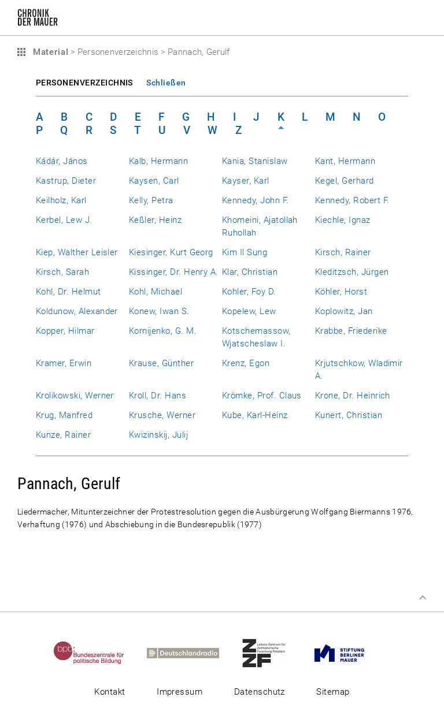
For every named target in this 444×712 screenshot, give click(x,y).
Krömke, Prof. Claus (262, 395)
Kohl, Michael (155, 291)
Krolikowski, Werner (75, 395)
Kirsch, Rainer (343, 252)
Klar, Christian (250, 272)
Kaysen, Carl (154, 181)
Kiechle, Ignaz (343, 220)
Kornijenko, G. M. (163, 331)
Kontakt (109, 692)
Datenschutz (259, 692)
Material (49, 52)
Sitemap (332, 692)
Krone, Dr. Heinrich (352, 395)
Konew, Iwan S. (159, 311)
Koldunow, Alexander (77, 311)
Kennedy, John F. (255, 200)
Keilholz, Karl (61, 200)
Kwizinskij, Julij (158, 435)
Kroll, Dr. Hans (157, 395)
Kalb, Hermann (158, 161)
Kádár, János (62, 161)
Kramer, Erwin (63, 363)
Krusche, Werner (162, 415)
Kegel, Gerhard (344, 181)
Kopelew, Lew (249, 311)
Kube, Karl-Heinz (255, 415)
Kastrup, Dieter (66, 181)
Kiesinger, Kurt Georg (171, 252)
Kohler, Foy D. (249, 291)
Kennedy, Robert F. (352, 200)
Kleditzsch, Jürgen (351, 272)
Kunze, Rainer (63, 435)
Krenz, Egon (245, 363)
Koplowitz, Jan (344, 311)
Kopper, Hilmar (65, 331)
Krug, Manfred (64, 415)
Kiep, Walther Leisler (77, 252)
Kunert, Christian (348, 415)
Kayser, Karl (245, 181)
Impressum (179, 692)
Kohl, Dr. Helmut (68, 291)
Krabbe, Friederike (351, 331)
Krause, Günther (161, 363)
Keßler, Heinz (155, 220)
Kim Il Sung (244, 252)
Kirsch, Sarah (62, 272)
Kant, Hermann (345, 161)
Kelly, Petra (151, 200)
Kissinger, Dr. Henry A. (174, 272)
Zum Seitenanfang (423, 597)
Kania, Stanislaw (255, 161)
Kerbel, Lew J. (64, 220)
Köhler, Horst (341, 291)
